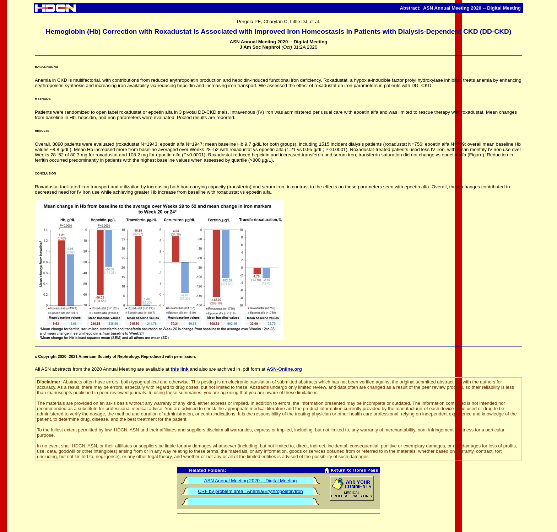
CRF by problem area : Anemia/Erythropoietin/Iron (250, 491)
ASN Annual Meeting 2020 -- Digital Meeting (250, 480)
